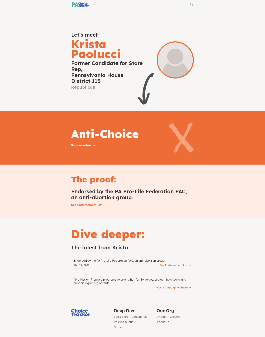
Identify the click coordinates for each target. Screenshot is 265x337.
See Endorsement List (87, 205)
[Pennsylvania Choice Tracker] (80, 4)
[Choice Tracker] (89, 313)
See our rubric (81, 145)
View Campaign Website (172, 287)
